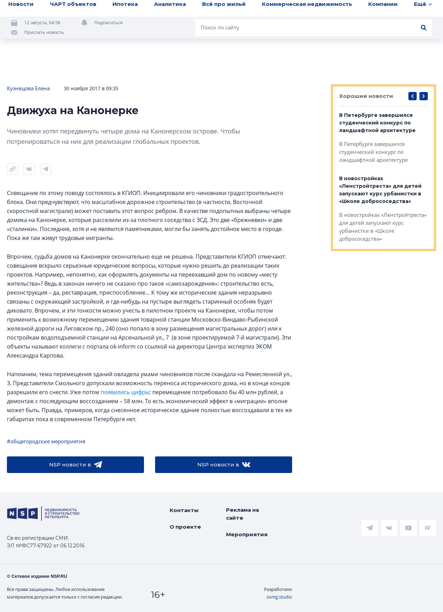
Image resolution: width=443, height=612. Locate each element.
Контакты (184, 510)
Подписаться (108, 22)
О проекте (185, 526)
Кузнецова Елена (28, 88)
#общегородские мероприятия (46, 441)
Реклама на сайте (242, 514)
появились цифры (125, 392)
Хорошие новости (366, 96)
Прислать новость (44, 32)
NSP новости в (75, 465)
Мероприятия (247, 534)
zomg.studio (279, 597)
